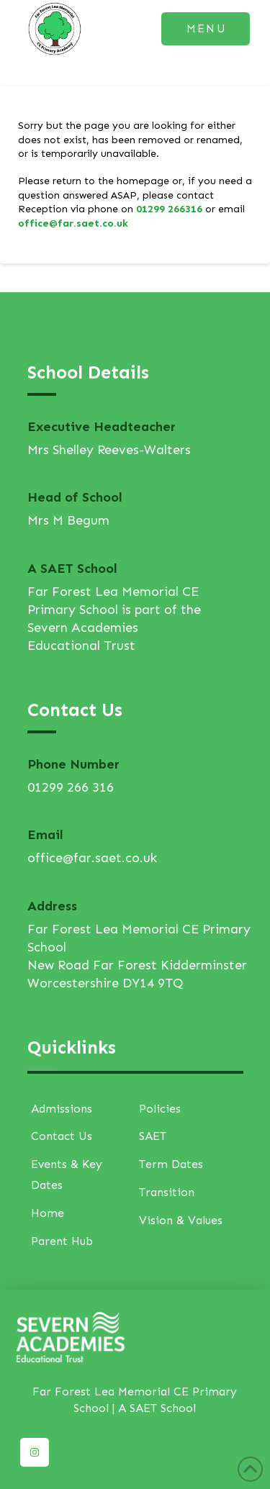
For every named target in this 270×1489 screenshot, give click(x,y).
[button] (205, 28)
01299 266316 (169, 209)
